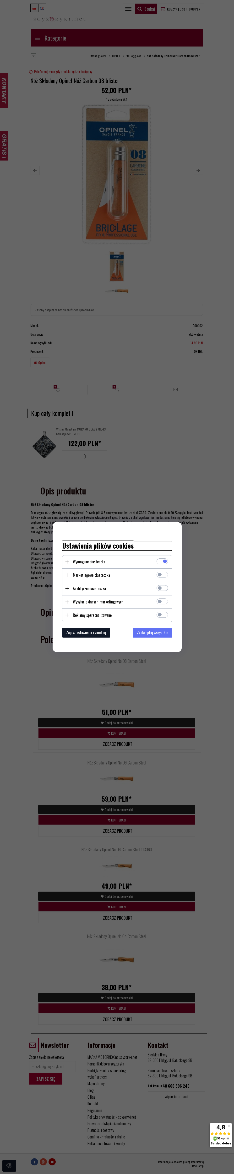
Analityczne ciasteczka (89, 588)
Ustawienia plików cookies (98, 546)
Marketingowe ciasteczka (91, 575)
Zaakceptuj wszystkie (152, 632)
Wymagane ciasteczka (89, 562)
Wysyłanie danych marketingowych (98, 602)
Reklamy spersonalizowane (92, 615)
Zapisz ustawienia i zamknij (86, 632)
